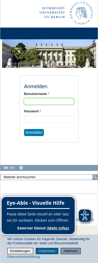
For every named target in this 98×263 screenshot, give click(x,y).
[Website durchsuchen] (49, 177)
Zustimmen (47, 251)
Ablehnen (71, 251)
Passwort (32, 111)
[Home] (19, 33)
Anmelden (34, 132)
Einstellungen (20, 251)
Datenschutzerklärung (23, 257)
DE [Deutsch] (6, 168)
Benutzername (36, 94)
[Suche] (95, 177)
